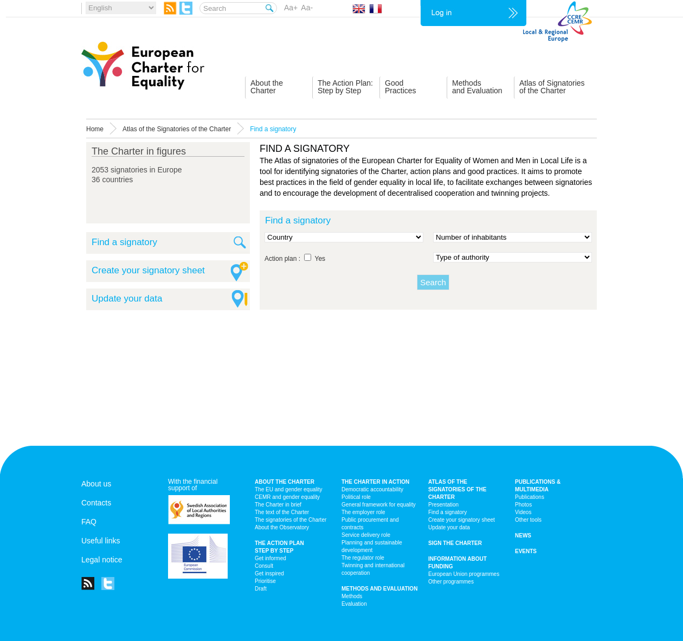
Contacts (96, 502)
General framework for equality (379, 505)
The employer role (363, 512)
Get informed (270, 558)
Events (526, 551)
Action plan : (282, 258)
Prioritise (265, 581)
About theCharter (266, 87)
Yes (320, 258)
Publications (529, 497)
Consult (264, 566)
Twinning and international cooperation (373, 569)
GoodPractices (400, 87)
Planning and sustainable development (372, 546)
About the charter (284, 482)
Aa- (307, 7)
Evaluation (354, 604)
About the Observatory (282, 527)
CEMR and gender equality (287, 497)
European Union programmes (463, 574)
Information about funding (457, 562)
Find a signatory (124, 242)
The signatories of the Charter (290, 520)
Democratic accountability (372, 489)
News (523, 536)
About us (96, 483)
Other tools (528, 520)
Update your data (127, 298)
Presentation (443, 505)
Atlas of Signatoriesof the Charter (552, 87)
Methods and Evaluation (379, 589)
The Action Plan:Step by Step (345, 87)
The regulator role (363, 558)
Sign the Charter (455, 543)
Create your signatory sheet (148, 270)
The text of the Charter (282, 512)
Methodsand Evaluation (477, 87)
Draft (261, 589)
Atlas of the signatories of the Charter (457, 489)
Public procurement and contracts (370, 523)
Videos (523, 512)
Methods (352, 596)
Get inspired (269, 573)
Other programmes (451, 582)
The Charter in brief (278, 505)
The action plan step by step (279, 547)
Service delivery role (366, 535)
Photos (523, 505)
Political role (356, 497)
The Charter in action (375, 482)
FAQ (88, 521)
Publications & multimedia (537, 485)
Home (95, 129)
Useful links (100, 540)
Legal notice (102, 559)
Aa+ (291, 7)
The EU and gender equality (289, 489)
